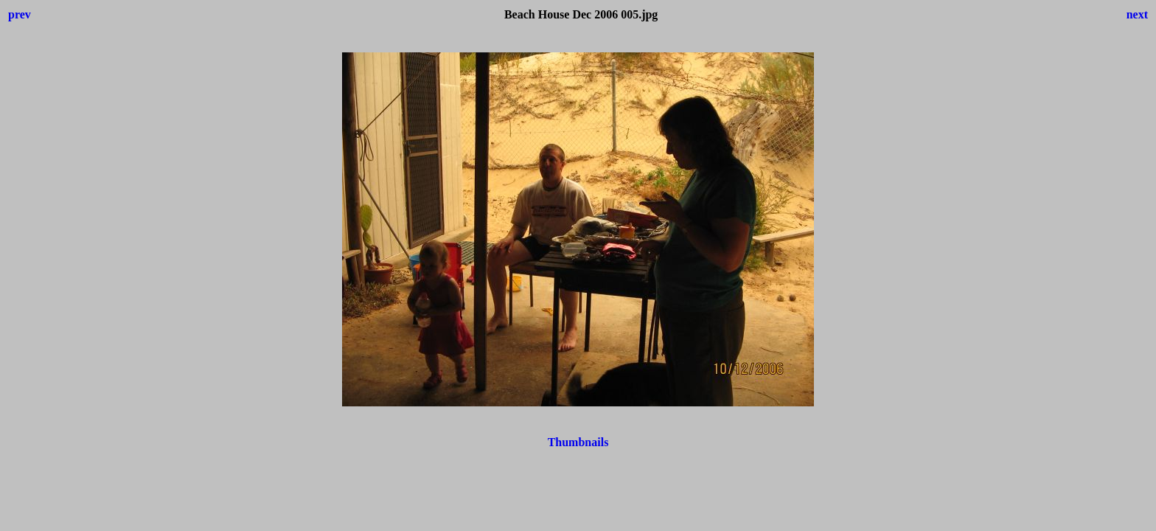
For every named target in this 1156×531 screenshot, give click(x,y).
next (1137, 14)
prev (19, 14)
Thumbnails (578, 442)
